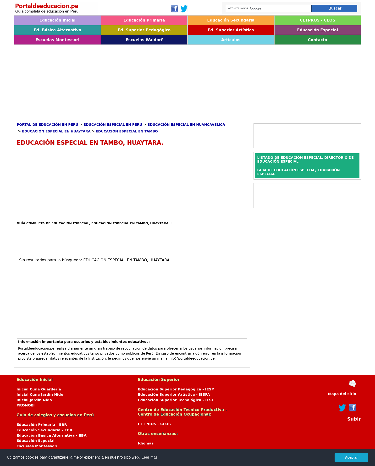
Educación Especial (317, 30)
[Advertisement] (157, 80)
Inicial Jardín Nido (34, 400)
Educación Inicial (57, 20)
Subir (354, 419)
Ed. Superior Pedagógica (144, 30)
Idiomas (146, 443)
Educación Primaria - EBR (42, 424)
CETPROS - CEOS (317, 20)
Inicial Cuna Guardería (39, 389)
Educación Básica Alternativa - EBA (52, 435)
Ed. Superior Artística (231, 30)
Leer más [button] (150, 457)
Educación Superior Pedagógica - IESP (176, 389)
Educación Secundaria (230, 20)
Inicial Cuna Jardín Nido (40, 394)
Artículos (230, 40)
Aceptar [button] (351, 457)
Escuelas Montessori (57, 40)
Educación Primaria (144, 20)
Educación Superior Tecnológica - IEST (176, 400)
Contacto (317, 40)
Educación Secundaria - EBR (44, 430)
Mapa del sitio (342, 394)
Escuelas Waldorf (144, 40)
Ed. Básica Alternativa (57, 30)
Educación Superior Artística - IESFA (174, 394)
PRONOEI (26, 405)
